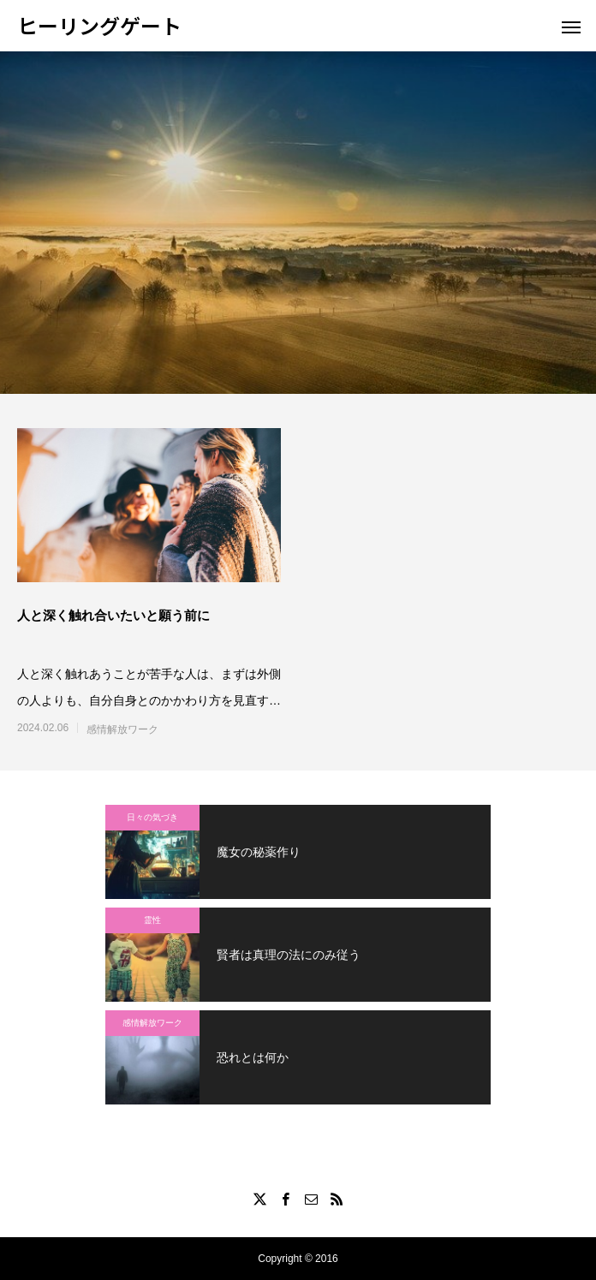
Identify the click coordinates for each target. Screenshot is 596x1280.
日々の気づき (152, 817)
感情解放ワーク (122, 729)
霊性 (152, 920)
